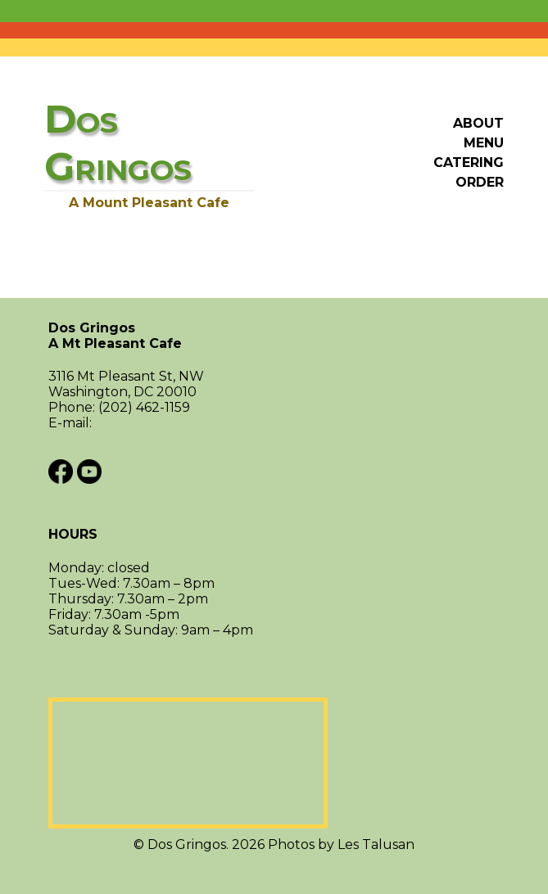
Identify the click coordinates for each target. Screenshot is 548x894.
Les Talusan (375, 844)
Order (479, 182)
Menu (484, 143)
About (478, 123)
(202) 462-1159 (144, 407)
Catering (468, 162)
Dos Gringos (274, 335)
